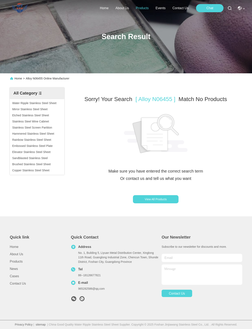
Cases (14, 276)
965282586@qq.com (91, 288)
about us (122, 8)
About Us (16, 254)
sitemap (41, 324)
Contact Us (18, 283)
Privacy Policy (24, 324)
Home (104, 8)
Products (16, 261)
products (142, 8)
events (160, 8)
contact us (180, 8)
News (14, 269)
